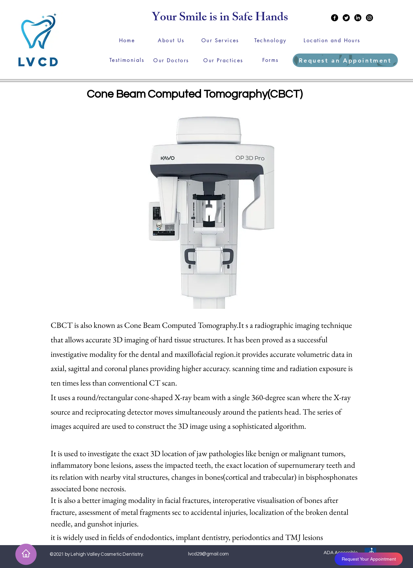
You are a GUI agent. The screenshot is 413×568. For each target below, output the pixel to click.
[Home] (127, 40)
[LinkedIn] (357, 17)
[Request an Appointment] (345, 60)
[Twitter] (346, 17)
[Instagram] (369, 17)
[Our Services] (220, 40)
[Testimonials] (127, 60)
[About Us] (171, 40)
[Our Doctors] (171, 60)
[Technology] (270, 40)
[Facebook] (334, 17)
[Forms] (270, 60)
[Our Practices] (223, 60)
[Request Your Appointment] (369, 559)
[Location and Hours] (332, 40)
